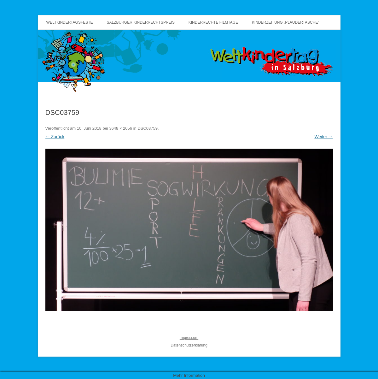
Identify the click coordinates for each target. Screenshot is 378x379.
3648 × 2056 (120, 128)
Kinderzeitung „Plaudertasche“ (285, 22)
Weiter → (323, 136)
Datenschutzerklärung (189, 345)
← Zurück (55, 136)
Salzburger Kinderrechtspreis (141, 22)
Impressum (189, 337)
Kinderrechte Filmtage (213, 22)
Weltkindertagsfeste (69, 22)
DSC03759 (147, 128)
